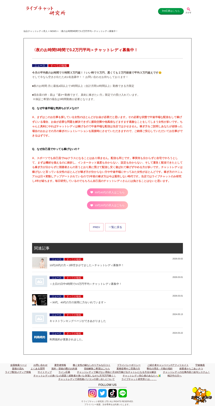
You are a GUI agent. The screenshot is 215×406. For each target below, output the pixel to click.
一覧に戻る (115, 227)
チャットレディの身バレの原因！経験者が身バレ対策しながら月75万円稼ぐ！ (74, 375)
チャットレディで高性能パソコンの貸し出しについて (86, 379)
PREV (96, 227)
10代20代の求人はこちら (109, 205)
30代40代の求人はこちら (109, 192)
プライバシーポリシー (129, 365)
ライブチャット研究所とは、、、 (139, 379)
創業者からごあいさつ (191, 368)
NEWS (53, 31)
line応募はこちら (171, 11)
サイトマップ (45, 372)
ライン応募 (64, 372)
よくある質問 (38, 368)
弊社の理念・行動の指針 (160, 368)
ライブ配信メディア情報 (18, 372)
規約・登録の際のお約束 (64, 368)
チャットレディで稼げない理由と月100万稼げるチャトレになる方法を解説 (116, 372)
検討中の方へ (174, 375)
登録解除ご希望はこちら (97, 368)
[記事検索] (188, 11)
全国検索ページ (18, 365)
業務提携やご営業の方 (128, 368)
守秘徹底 (200, 365)
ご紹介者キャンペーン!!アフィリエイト (168, 365)
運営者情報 (60, 365)
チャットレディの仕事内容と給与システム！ (186, 372)
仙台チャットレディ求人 (36, 31)
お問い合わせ (40, 365)
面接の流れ (18, 368)
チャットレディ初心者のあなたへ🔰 (142, 375)
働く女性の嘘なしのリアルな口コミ (91, 365)
